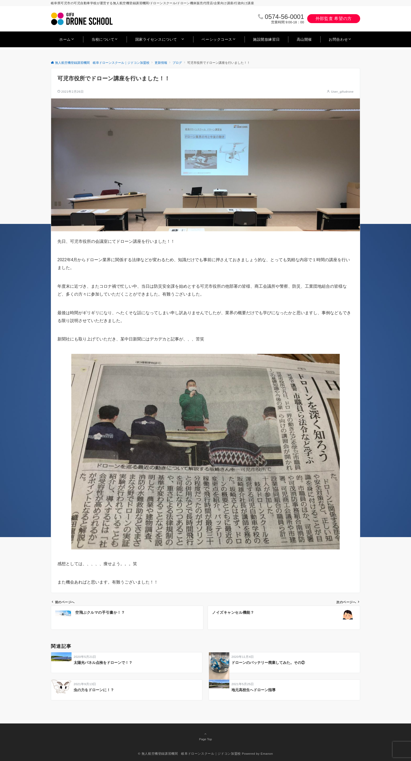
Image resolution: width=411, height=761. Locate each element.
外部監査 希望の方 (334, 18)
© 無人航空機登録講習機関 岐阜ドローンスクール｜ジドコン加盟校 (189, 753)
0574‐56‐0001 (284, 16)
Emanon (267, 753)
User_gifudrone (342, 91)
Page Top (205, 736)
